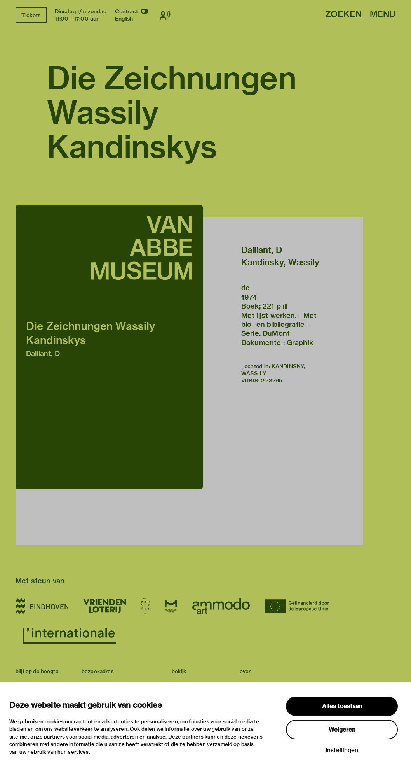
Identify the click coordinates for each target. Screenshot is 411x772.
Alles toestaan (342, 706)
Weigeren (342, 729)
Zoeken (343, 14)
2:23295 (271, 380)
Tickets (30, 15)
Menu (382, 14)
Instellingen (342, 750)
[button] (109, 347)
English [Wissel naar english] (124, 18)
